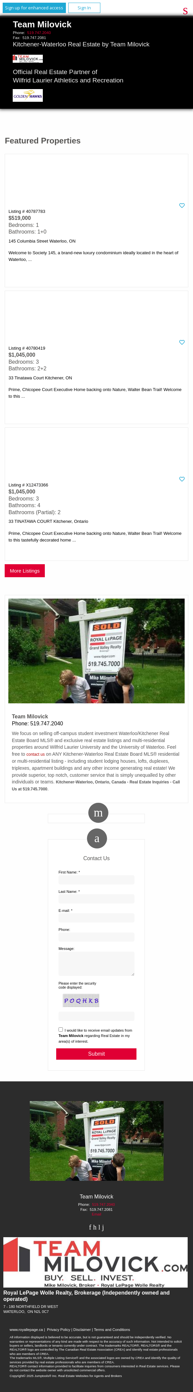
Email (96, 1218)
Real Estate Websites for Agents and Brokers (90, 1380)
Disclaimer (82, 1334)
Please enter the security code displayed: (77, 989)
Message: (67, 949)
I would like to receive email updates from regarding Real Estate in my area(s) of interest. (95, 1039)
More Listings (24, 571)
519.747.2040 (39, 33)
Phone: (64, 930)
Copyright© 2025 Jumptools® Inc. (34, 1380)
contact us (35, 754)
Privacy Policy (59, 1334)
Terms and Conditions (112, 1334)
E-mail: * (66, 911)
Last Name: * (69, 892)
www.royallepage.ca (26, 1334)
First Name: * (69, 872)
